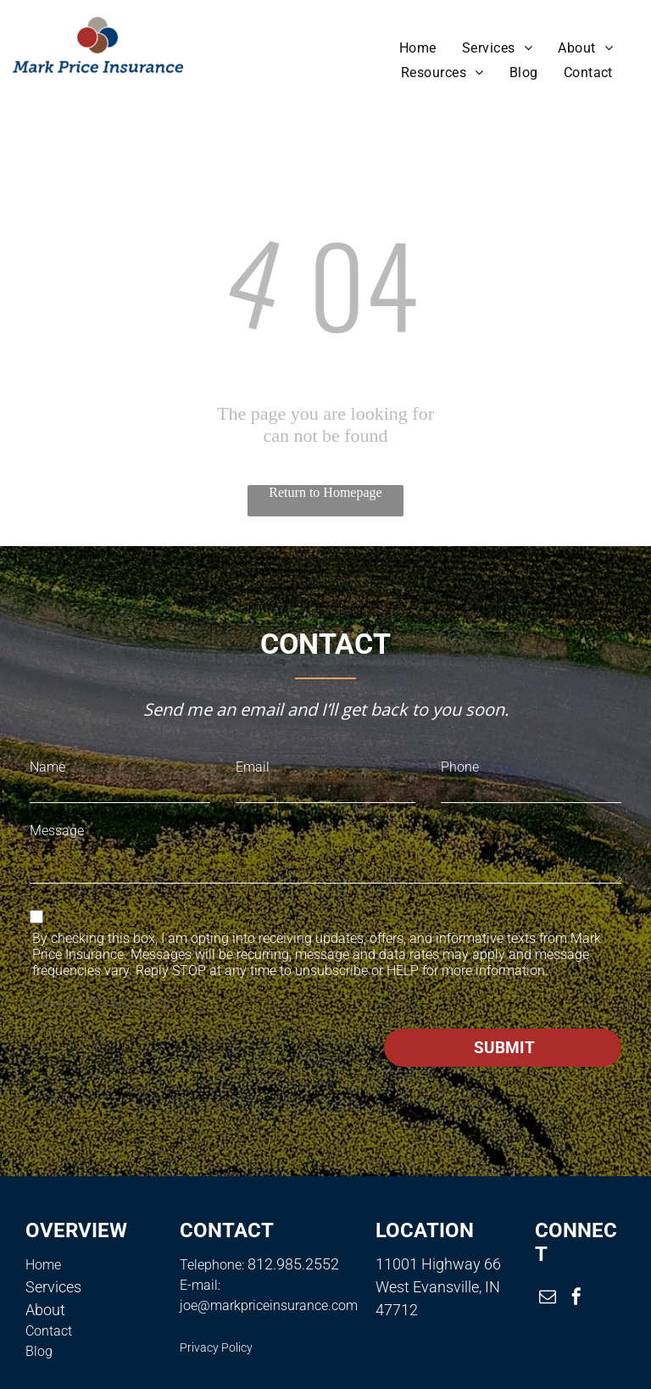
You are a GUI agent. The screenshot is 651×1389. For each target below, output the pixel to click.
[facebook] (576, 1299)
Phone (460, 767)
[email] (547, 1299)
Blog (39, 1351)
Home (43, 1265)
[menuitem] (418, 48)
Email (253, 767)
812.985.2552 (293, 1264)
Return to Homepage (325, 492)
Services (53, 1287)
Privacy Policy (128, 1004)
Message (57, 831)
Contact (48, 1331)
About (45, 1310)
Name (47, 767)
